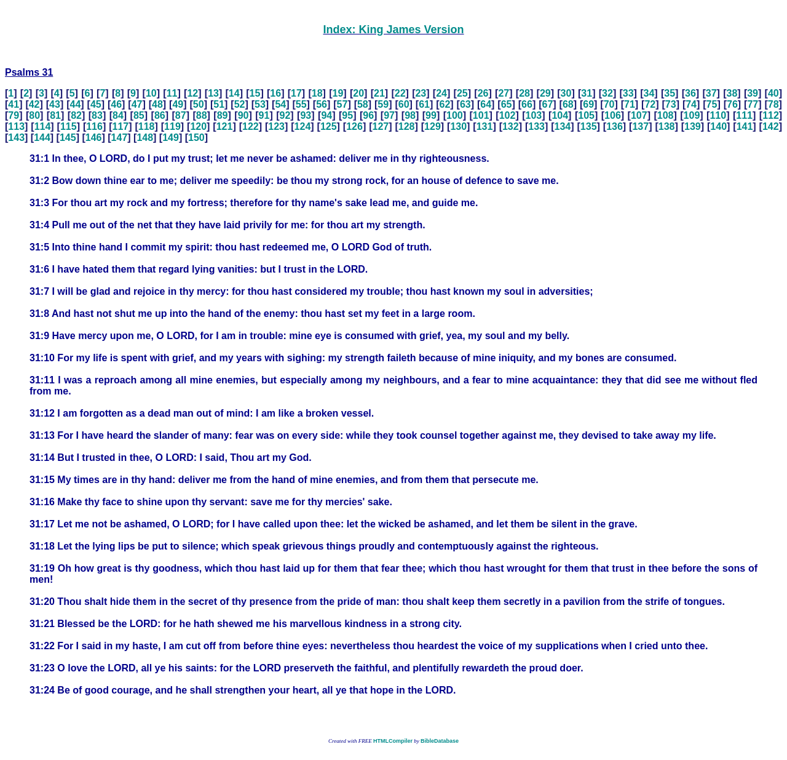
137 (640, 126)
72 (649, 104)
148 (144, 137)
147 (119, 137)
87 (180, 115)
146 (93, 137)
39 (752, 93)
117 (121, 126)
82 (76, 115)
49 (177, 104)
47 (137, 104)
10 (151, 93)
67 (547, 104)
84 (118, 115)
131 (485, 126)
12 (192, 93)
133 (536, 126)
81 (55, 115)
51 (218, 104)
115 (68, 126)
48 (157, 104)
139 (692, 126)
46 (116, 104)
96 (368, 115)
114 (42, 126)
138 (666, 126)
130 (458, 126)
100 (454, 115)
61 (424, 104)
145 (68, 137)
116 (94, 126)
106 (612, 115)
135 (588, 126)
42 (34, 104)
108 (665, 115)
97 (389, 115)
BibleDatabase (440, 741)
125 (328, 126)
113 (16, 126)
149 (170, 137)
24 (441, 93)
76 (732, 104)
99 (431, 115)
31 (586, 93)
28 (524, 93)
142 (770, 126)
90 (243, 115)
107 (639, 115)
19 (338, 93)
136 (614, 126)
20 (358, 93)
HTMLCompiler (393, 741)
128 (406, 126)
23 (420, 93)
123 (276, 126)
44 (75, 104)
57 (342, 104)
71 (629, 104)
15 (255, 93)
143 (16, 137)
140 (718, 126)
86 (159, 115)
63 (465, 104)
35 (669, 93)
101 (481, 115)
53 (260, 104)
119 (172, 126)
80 (34, 115)
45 (95, 104)
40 (773, 93)
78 (773, 104)
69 (588, 104)
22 (400, 93)
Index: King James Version (393, 29)
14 (234, 93)
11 (172, 93)
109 (692, 115)
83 (97, 115)
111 (744, 115)
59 (383, 104)
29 (545, 93)
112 (770, 115)
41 (13, 104)
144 (42, 137)
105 (586, 115)
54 (280, 104)
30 (566, 93)
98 (410, 115)
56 (321, 104)
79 (13, 115)
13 (213, 93)
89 (222, 115)
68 (568, 104)
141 (745, 126)
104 (560, 115)
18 (317, 93)
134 (563, 126)
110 (718, 115)
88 (201, 115)
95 (347, 115)
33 (628, 93)
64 (485, 104)
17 (296, 93)
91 (264, 115)
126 (354, 126)
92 (285, 115)
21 (379, 93)
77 (752, 104)
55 (301, 104)
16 (275, 93)
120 (198, 126)
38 (731, 93)
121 (224, 126)
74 (691, 104)
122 (250, 126)
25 (462, 93)
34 (649, 93)
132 (510, 126)
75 (712, 104)
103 (534, 115)
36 (690, 93)
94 (326, 115)
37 (711, 93)
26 (483, 93)
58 (362, 104)
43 (54, 104)
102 (507, 115)
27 (503, 93)
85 (138, 115)
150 (196, 137)
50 (198, 104)
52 (239, 104)
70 (609, 104)
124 (303, 126)
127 (380, 126)
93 (305, 115)
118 (146, 126)
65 (506, 104)
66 (526, 104)
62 (445, 104)
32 (607, 93)
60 (403, 104)
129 (432, 126)
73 (670, 104)
